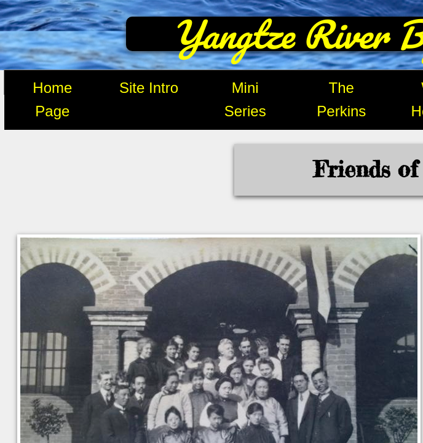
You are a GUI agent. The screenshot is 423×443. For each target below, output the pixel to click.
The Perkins (341, 99)
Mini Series (245, 99)
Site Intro (148, 87)
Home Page (52, 99)
